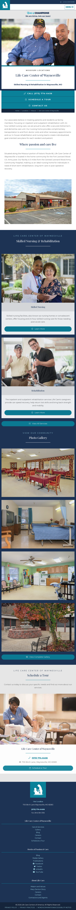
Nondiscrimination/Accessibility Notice (54, 907)
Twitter (38, 866)
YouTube (38, 872)
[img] (25, 93)
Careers (38, 835)
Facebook (38, 864)
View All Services (38, 432)
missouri (33, 110)
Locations (25, 110)
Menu (70, 7)
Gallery (38, 830)
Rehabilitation (38, 399)
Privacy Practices (27, 907)
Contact (38, 838)
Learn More (38, 337)
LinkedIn (38, 869)
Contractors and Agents (38, 898)
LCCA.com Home (67, 2)
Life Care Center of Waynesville (49, 110)
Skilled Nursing (38, 315)
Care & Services (38, 827)
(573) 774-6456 (40, 766)
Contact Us (38, 106)
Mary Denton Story (38, 889)
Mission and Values (38, 887)
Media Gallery (38, 858)
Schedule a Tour (38, 99)
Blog (38, 832)
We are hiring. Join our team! (38, 14)
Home (17, 110)
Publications (38, 861)
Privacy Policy (11, 907)
